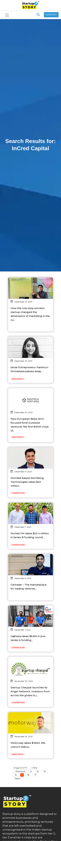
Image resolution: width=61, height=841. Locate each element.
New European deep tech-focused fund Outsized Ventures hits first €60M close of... (30, 424)
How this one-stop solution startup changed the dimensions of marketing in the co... (30, 314)
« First (34, 767)
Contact (51, 14)
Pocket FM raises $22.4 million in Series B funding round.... (30, 535)
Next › (18, 778)
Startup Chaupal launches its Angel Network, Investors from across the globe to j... (30, 691)
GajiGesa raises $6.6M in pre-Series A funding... (28, 638)
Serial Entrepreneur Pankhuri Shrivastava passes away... (29, 369)
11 (31, 771)
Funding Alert (18, 493)
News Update (17, 379)
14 (16, 775)
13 (45, 771)
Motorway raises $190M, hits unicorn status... (28, 744)
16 (28, 775)
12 (38, 771)
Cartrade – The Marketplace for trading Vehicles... (29, 586)
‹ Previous (20, 771)
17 (35, 775)
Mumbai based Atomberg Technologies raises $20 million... (27, 481)
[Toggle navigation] (7, 15)
